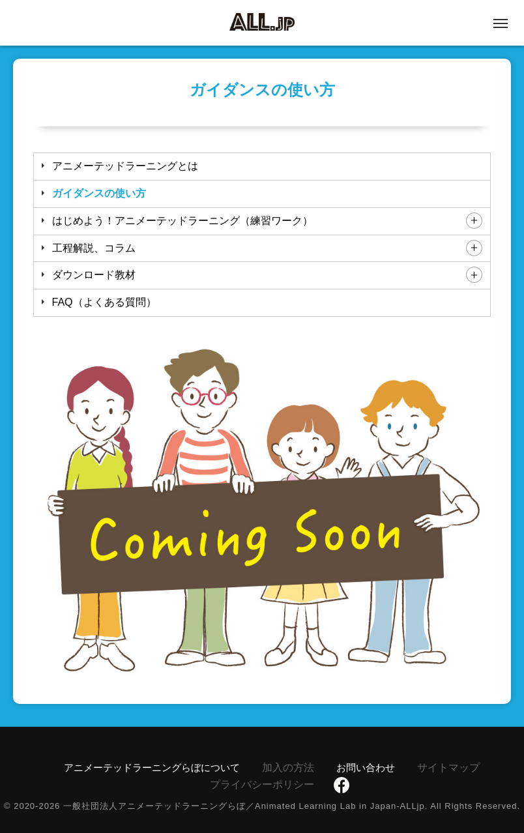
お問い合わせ (365, 767)
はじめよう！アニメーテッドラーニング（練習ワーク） (182, 220)
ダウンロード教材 (94, 274)
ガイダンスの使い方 (99, 193)
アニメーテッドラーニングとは (125, 165)
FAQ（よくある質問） (104, 302)
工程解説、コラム (94, 248)
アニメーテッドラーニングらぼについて (152, 767)
